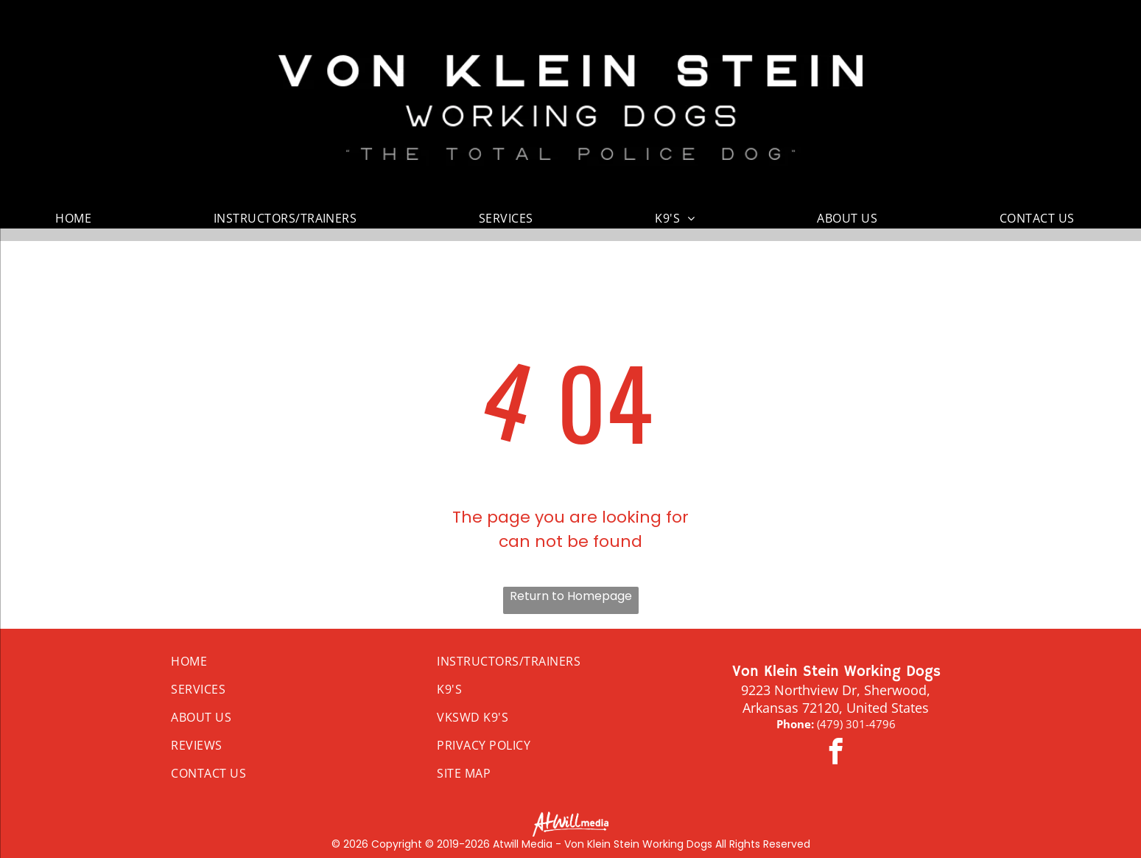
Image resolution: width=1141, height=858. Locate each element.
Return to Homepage (571, 595)
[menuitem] (78, 218)
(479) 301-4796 (856, 723)
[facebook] (836, 753)
